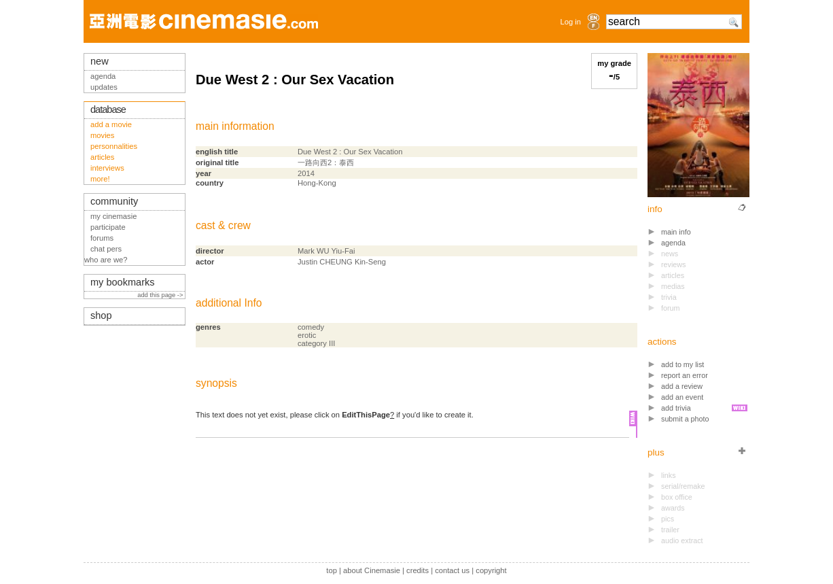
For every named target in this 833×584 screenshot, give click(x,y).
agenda (673, 243)
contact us (452, 570)
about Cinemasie (371, 570)
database (108, 109)
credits (417, 570)
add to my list (682, 364)
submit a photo (685, 419)
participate (108, 227)
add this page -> (161, 295)
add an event (682, 397)
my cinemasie (113, 216)
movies (102, 135)
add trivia (676, 408)
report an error (684, 375)
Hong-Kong (317, 183)
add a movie (111, 124)
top (331, 570)
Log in (571, 22)
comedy (311, 327)
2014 (306, 173)
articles (102, 157)
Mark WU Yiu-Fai (326, 251)
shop (101, 315)
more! (100, 179)
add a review (682, 386)
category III (316, 343)
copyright (491, 570)
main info (676, 232)
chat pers (106, 249)
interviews (107, 168)
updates (104, 87)
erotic (307, 335)
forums (101, 238)
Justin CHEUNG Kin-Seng (342, 262)
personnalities (113, 146)
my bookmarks (122, 282)
